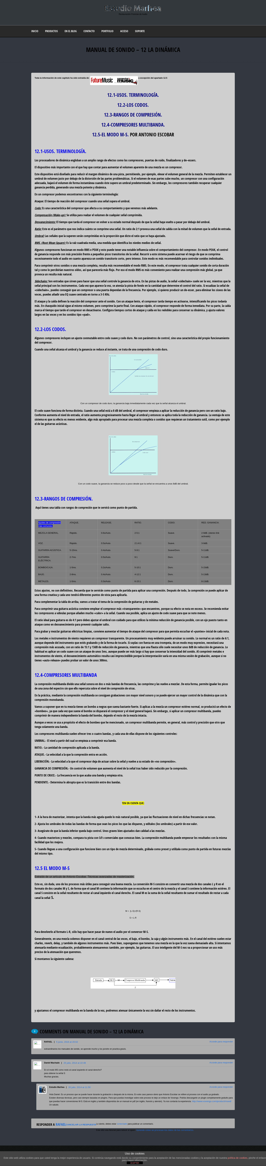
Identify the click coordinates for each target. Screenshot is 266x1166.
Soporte (140, 31)
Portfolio (107, 31)
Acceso (124, 31)
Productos (51, 31)
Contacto (89, 31)
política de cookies (237, 1158)
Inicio (34, 31)
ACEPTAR (134, 1163)
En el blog (71, 31)
